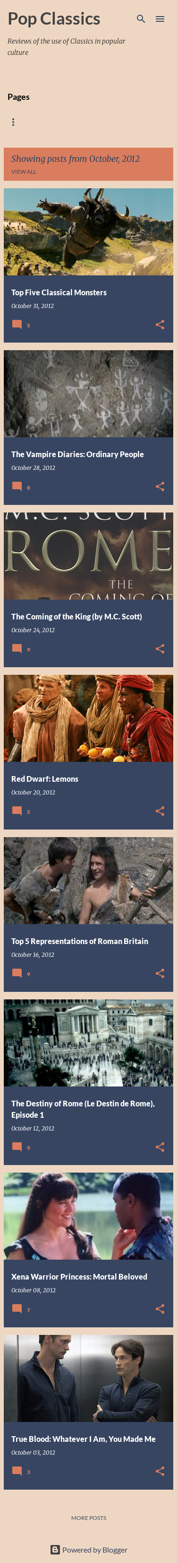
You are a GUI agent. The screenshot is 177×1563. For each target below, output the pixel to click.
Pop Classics (54, 18)
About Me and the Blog (82, 121)
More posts (88, 1517)
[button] (160, 325)
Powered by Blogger (88, 1549)
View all (23, 171)
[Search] (141, 19)
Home (16, 121)
